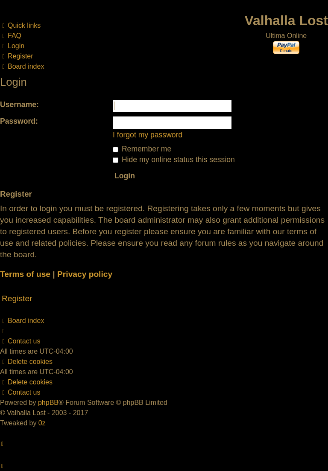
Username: (19, 104)
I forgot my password (147, 135)
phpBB (48, 402)
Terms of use (25, 274)
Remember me (142, 149)
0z (42, 423)
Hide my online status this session (174, 159)
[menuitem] (10, 36)
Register (17, 298)
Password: (19, 121)
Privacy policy (84, 274)
